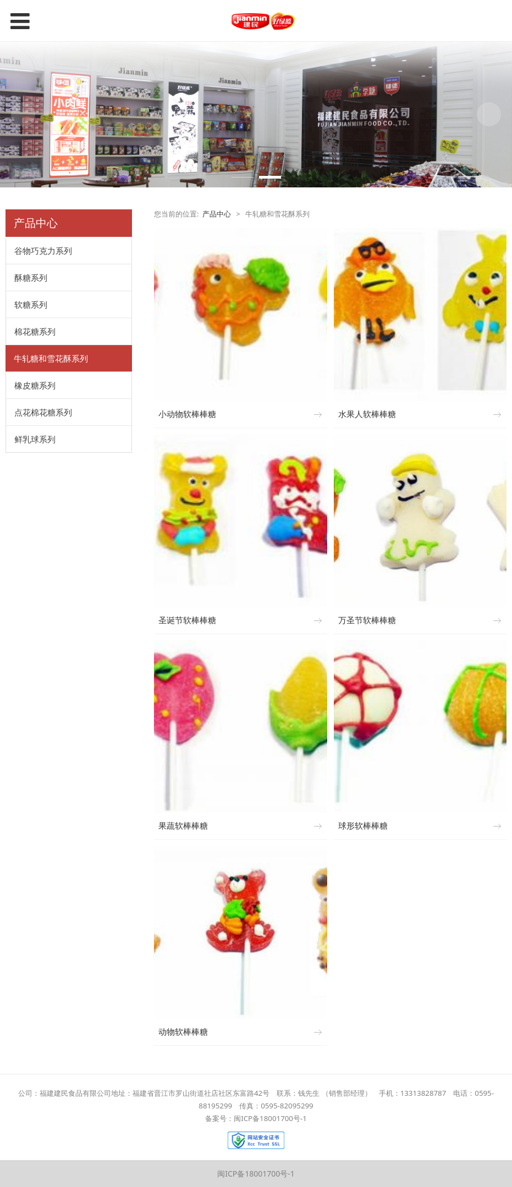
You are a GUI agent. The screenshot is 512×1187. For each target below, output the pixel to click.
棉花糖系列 (35, 331)
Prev (23, 114)
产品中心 (216, 214)
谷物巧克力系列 (43, 250)
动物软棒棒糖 (183, 1032)
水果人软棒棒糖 (367, 414)
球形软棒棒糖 (363, 825)
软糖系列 (30, 304)
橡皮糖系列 (35, 385)
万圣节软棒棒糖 (367, 620)
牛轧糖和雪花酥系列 (51, 358)
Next (489, 114)
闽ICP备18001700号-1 (256, 1173)
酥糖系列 (30, 277)
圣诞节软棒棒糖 (187, 620)
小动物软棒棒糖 (187, 414)
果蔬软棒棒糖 (183, 825)
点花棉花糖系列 (43, 412)
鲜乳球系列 (35, 439)
